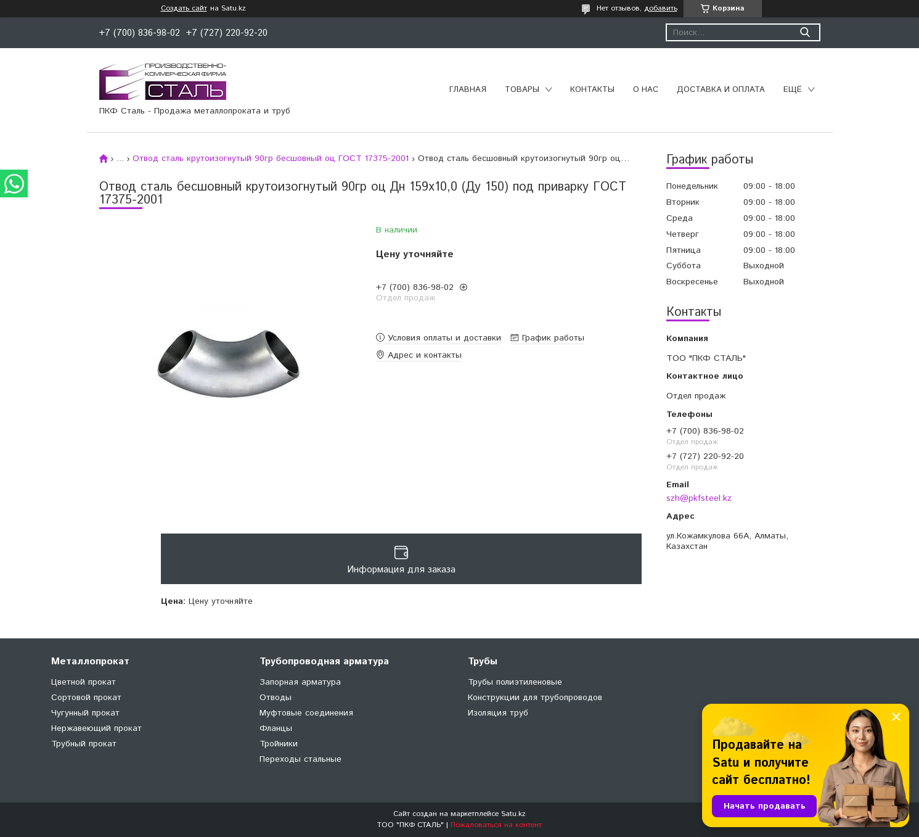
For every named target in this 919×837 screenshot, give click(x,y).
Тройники (278, 744)
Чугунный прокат (85, 713)
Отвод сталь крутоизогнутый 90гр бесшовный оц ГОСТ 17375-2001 (271, 158)
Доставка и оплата (721, 90)
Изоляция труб (498, 713)
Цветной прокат (83, 682)
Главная (467, 90)
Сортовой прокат (86, 697)
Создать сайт (184, 8)
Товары (522, 90)
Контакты (592, 90)
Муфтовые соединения (306, 713)
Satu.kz (513, 814)
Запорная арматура (300, 682)
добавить (660, 8)
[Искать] (805, 32)
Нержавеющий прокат (96, 728)
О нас (645, 90)
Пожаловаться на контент (496, 825)
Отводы (275, 697)
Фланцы (275, 728)
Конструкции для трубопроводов (535, 697)
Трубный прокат (83, 744)
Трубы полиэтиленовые (515, 682)
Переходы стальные (300, 759)
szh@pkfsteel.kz (699, 498)
